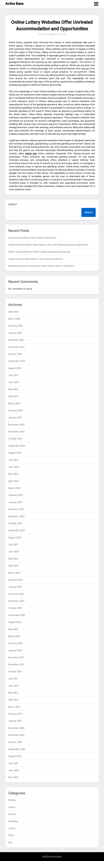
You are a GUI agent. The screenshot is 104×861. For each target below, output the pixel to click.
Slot (10, 842)
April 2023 (13, 565)
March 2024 (14, 488)
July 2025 (13, 375)
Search (12, 204)
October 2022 (15, 608)
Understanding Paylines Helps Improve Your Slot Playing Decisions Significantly (48, 244)
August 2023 (14, 537)
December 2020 (16, 728)
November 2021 (16, 664)
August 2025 (14, 368)
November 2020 (16, 735)
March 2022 (14, 636)
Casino (11, 807)
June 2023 (13, 551)
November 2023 (16, 516)
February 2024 (15, 495)
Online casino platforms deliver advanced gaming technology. (39, 251)
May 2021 (13, 692)
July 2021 (13, 678)
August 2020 (14, 756)
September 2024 (16, 445)
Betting (11, 800)
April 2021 (13, 699)
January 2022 (15, 650)
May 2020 (13, 777)
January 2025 (15, 417)
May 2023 (13, 558)
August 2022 (14, 622)
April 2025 (13, 396)
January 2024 (15, 502)
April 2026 (13, 311)
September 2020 (16, 749)
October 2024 (15, 438)
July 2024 (13, 460)
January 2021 (15, 720)
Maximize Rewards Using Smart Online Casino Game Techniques (41, 266)
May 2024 (13, 474)
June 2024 (13, 467)
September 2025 (16, 361)
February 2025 (15, 410)
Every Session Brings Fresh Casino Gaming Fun (32, 237)
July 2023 (13, 544)
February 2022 (15, 643)
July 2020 (13, 763)
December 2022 (16, 594)
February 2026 (15, 325)
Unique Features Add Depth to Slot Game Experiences (35, 259)
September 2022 (16, 615)
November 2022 (16, 601)
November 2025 (16, 347)
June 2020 (13, 770)
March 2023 (14, 572)
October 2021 (15, 671)
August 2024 (14, 452)
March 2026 (14, 318)
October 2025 (15, 354)
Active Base (14, 4)
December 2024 (16, 424)
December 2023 (16, 509)
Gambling (13, 821)
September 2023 (16, 530)
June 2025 (13, 382)
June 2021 (13, 685)
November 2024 (16, 431)
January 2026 (15, 333)
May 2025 (13, 389)
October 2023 (15, 523)
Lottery (12, 828)
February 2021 (15, 713)
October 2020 (15, 742)
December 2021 (16, 657)
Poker (11, 835)
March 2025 (14, 403)
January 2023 (15, 586)
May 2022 (13, 629)
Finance (12, 814)
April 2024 (13, 481)
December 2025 (16, 340)
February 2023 (15, 579)
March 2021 (14, 707)
